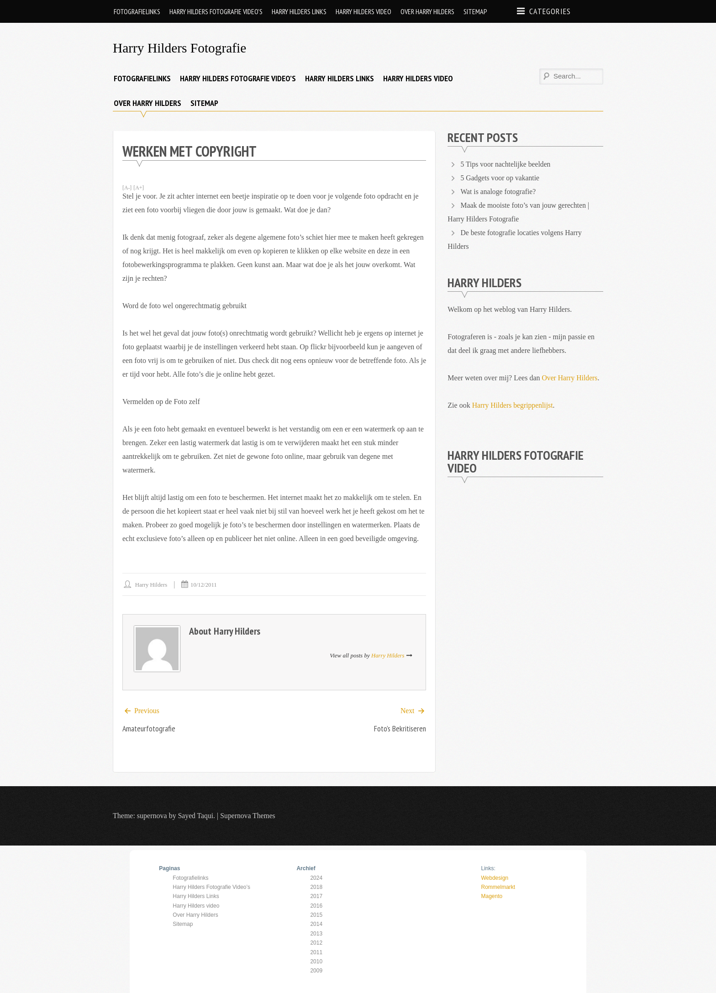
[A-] (127, 187)
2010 (316, 961)
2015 (316, 915)
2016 (316, 906)
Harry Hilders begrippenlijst (513, 405)
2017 (316, 896)
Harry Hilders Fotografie (181, 47)
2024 (316, 878)
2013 (316, 933)
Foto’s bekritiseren (399, 729)
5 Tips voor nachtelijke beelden (507, 164)
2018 (316, 887)
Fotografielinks (137, 11)
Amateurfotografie (149, 729)
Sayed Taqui (196, 816)
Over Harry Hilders (427, 11)
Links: (488, 869)
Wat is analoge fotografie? (498, 191)
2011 (316, 952)
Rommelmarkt (498, 887)
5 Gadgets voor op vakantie (501, 178)
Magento (491, 896)
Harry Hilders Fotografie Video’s (216, 11)
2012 (316, 943)
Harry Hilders (151, 584)
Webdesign (494, 878)
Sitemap (475, 11)
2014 (316, 924)
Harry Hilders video (363, 11)
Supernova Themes (249, 816)
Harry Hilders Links (299, 11)
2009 (316, 971)
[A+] (139, 187)
